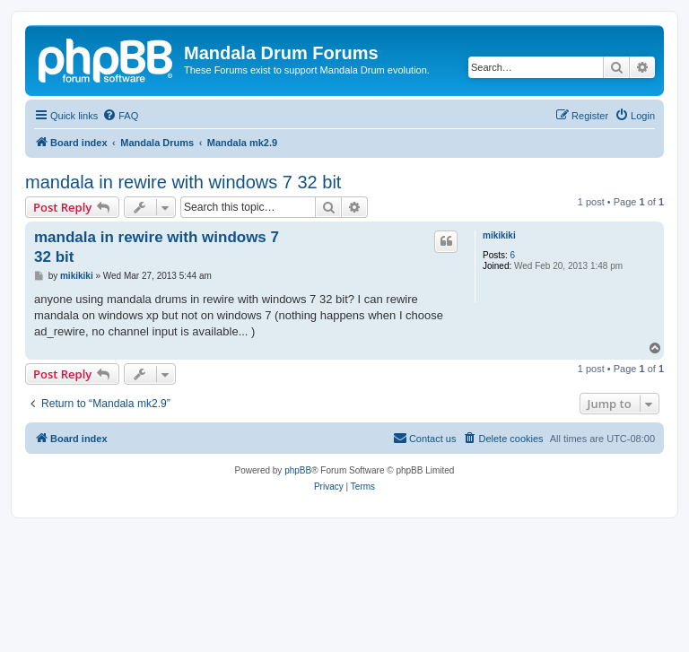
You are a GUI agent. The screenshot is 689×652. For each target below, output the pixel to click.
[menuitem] (120, 115)
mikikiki (499, 235)
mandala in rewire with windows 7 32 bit (183, 182)
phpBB (297, 470)
